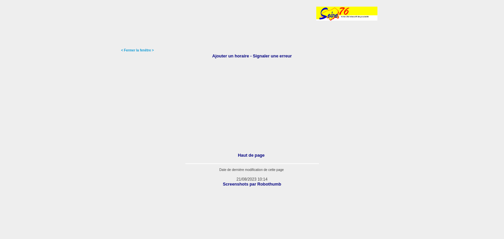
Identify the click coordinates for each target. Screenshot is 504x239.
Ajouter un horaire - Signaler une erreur (252, 55)
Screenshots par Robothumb (252, 184)
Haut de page (251, 155)
